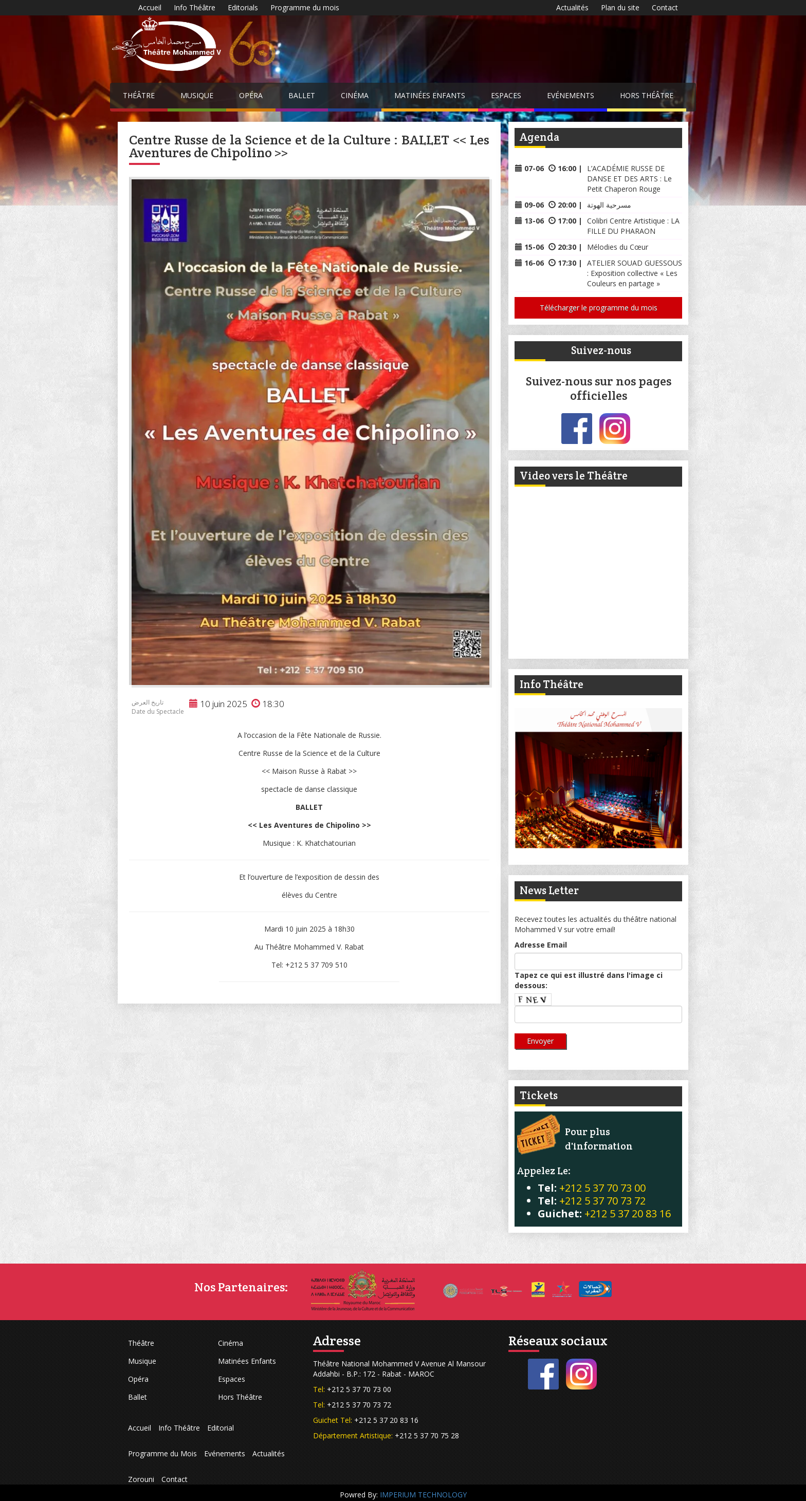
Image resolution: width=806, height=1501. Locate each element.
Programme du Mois (162, 1453)
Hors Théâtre (646, 95)
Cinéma (355, 95)
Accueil (149, 7)
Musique (196, 95)
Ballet (301, 95)
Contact (665, 7)
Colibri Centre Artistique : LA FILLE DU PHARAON (633, 226)
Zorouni (141, 1479)
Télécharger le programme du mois (598, 307)
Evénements (570, 95)
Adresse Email (541, 945)
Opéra (251, 95)
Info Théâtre (194, 7)
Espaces (506, 95)
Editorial (220, 1428)
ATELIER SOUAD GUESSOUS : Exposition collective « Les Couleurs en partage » (634, 273)
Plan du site (620, 7)
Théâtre (139, 95)
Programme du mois (304, 7)
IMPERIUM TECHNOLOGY (423, 1494)
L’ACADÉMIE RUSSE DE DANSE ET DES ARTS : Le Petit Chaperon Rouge (629, 178)
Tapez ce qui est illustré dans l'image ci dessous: (589, 980)
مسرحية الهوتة (609, 205)
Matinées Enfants (429, 95)
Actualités (572, 7)
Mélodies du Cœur (617, 247)
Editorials (243, 7)
